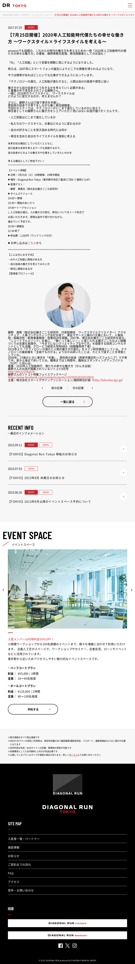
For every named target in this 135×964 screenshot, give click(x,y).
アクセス (14, 882)
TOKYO (24, 15)
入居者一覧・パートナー (24, 839)
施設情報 (14, 847)
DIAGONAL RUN (10, 15)
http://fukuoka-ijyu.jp (107, 380)
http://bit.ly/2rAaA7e (21, 371)
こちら (32, 243)
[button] (10, 632)
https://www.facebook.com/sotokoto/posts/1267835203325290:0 (51, 377)
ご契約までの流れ (19, 864)
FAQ (11, 873)
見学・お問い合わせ (21, 890)
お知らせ (14, 856)
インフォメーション (40, 15)
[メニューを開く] (129, 5)
